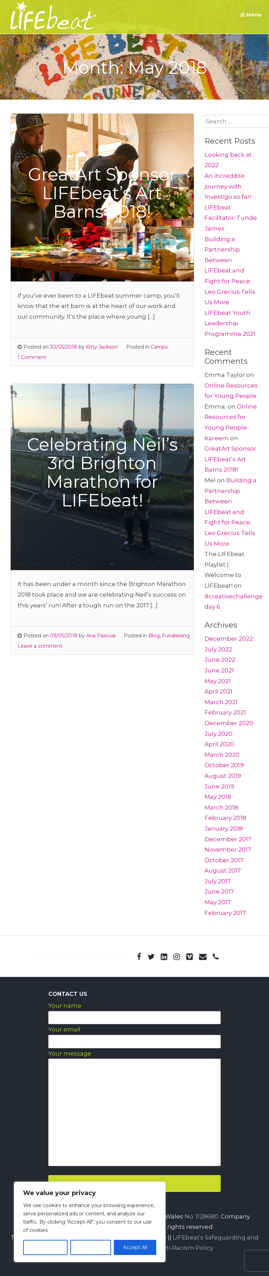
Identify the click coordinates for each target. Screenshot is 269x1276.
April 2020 (219, 744)
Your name (64, 1005)
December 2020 (229, 723)
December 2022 (229, 638)
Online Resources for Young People (231, 417)
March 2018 (221, 807)
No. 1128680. (202, 1216)
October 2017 (224, 860)
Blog (154, 635)
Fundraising (176, 635)
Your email (64, 1029)
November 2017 (228, 849)
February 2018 (225, 817)
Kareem (217, 438)
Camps (159, 347)
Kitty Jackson (102, 347)
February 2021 (225, 712)
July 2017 (218, 881)
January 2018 (224, 828)
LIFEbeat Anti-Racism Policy (171, 1247)
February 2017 (225, 912)
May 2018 (218, 796)
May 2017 (218, 902)
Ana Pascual (101, 635)
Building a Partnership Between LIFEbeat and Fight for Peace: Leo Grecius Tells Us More (230, 271)
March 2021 (221, 702)
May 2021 (218, 681)
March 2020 (222, 754)
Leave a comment (40, 646)
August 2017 (223, 870)
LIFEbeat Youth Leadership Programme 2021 (230, 323)
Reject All (90, 1247)
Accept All (135, 1247)
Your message (69, 1053)
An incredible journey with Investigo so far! (228, 186)
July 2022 (218, 649)
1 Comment (32, 357)
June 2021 (219, 670)
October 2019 (224, 765)
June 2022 (220, 659)
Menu (250, 14)
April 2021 (218, 691)
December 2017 (228, 839)
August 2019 (223, 775)
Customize (45, 1247)
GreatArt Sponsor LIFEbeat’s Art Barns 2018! (230, 459)
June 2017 (219, 891)
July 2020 (218, 733)
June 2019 (219, 786)
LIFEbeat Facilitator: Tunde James (231, 218)
